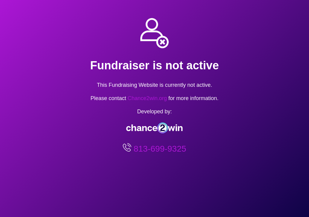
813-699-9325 (158, 148)
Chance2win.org (147, 98)
